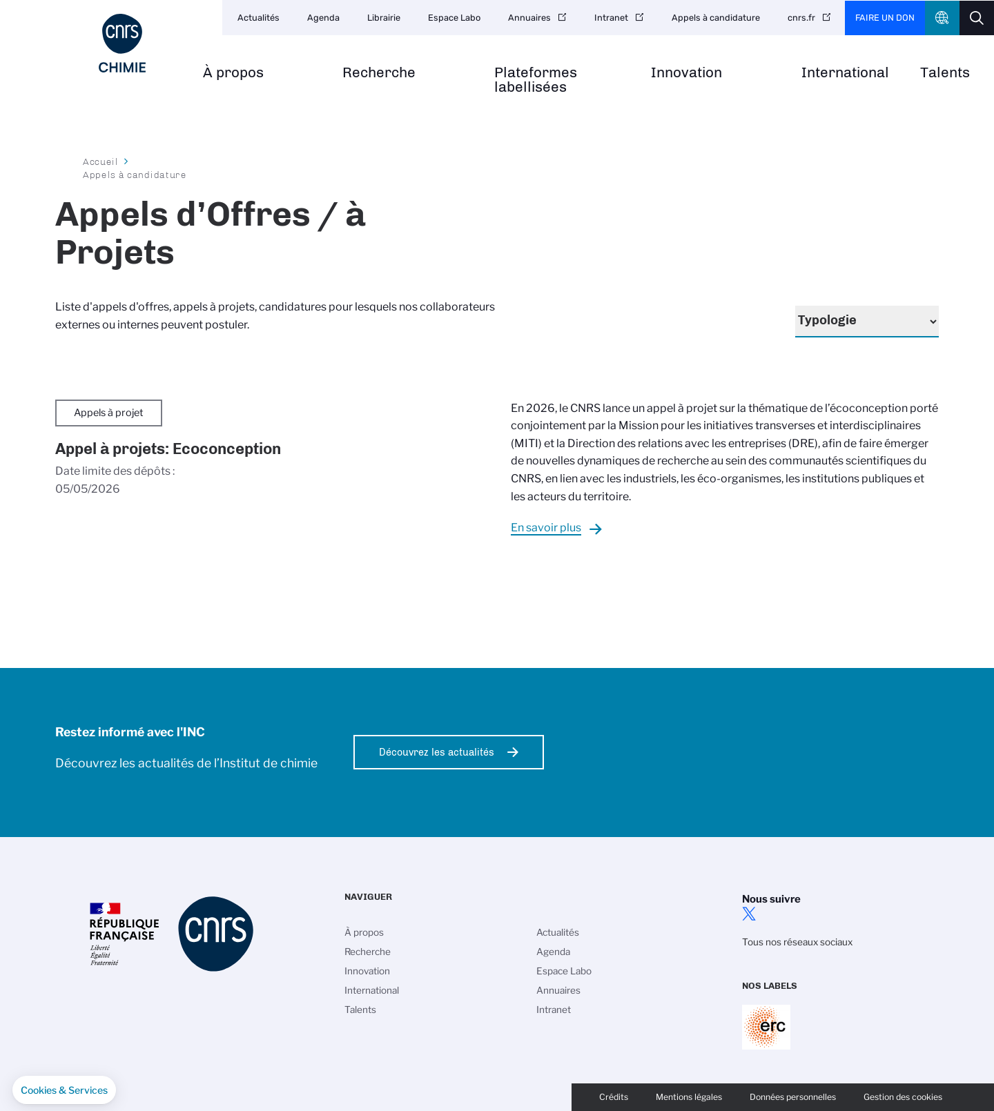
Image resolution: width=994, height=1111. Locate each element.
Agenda (323, 17)
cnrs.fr (801, 17)
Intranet (611, 17)
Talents (945, 73)
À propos (233, 73)
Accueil (101, 161)
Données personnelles (793, 1097)
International (845, 73)
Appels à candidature (716, 17)
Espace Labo (454, 17)
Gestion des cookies (903, 1097)
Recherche (379, 73)
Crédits (613, 1097)
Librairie (383, 17)
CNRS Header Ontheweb (942, 18)
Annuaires (529, 17)
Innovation (686, 73)
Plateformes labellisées (535, 80)
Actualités (258, 17)
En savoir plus (546, 527)
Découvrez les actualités (436, 752)
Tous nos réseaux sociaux (797, 941)
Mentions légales (689, 1097)
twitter (749, 914)
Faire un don (885, 17)
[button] (64, 1090)
